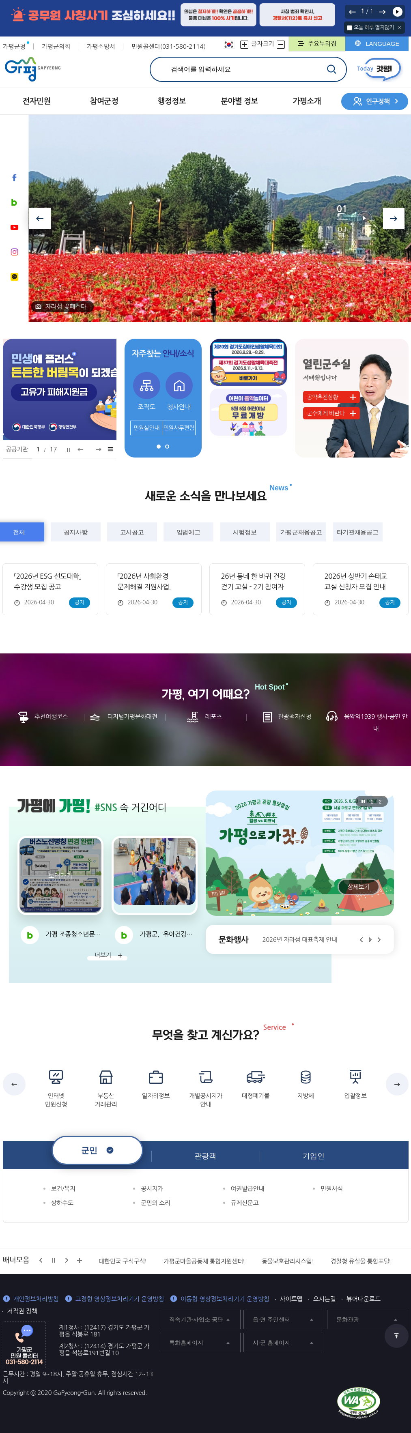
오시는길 (324, 1299)
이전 (352, 12)
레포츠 (213, 716)
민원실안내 (146, 428)
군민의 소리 (155, 1203)
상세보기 (358, 887)
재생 (397, 12)
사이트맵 (291, 1299)
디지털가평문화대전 (132, 716)
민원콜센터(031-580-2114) (168, 46)
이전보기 (40, 218)
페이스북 (14, 178)
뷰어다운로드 (363, 1299)
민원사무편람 (179, 428)
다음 (382, 12)
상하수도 (62, 1203)
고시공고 (132, 532)
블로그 (14, 202)
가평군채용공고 (301, 532)
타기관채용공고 (357, 532)
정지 (68, 450)
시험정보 (245, 532)
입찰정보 (355, 1096)
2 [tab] (167, 447)
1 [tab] (159, 447)
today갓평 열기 (379, 69)
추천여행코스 (51, 716)
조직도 (146, 407)
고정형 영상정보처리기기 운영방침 (119, 1299)
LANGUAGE (382, 43)
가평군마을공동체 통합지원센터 (203, 1261)
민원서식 (332, 1189)
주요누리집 (322, 44)
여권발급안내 (247, 1189)
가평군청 (14, 46)
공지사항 (76, 532)
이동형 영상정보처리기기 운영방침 (225, 1299)
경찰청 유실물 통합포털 (359, 1261)
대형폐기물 (256, 1096)
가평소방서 (100, 46)
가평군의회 (56, 46)
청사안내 (179, 407)
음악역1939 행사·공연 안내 (375, 722)
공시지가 (152, 1189)
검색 (331, 69)
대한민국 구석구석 (122, 1261)
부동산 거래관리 (106, 1100)
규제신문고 (245, 1203)
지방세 (305, 1096)
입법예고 (188, 532)
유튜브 (14, 227)
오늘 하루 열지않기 (374, 27)
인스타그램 (14, 252)
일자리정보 (156, 1096)
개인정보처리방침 (36, 1299)
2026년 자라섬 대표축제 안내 (300, 940)
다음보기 (394, 218)
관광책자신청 (294, 716)
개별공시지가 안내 (205, 1100)
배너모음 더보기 (79, 1261)
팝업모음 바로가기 (110, 449)
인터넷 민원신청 (56, 1100)
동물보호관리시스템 (287, 1261)
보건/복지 (63, 1189)
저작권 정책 (22, 1311)
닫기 (399, 27)
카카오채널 (14, 277)
